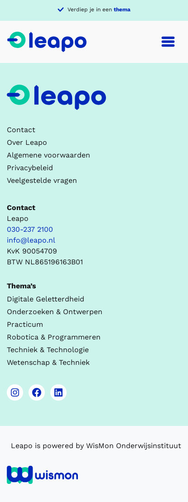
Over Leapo (27, 142)
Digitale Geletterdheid (45, 299)
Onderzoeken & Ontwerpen (54, 311)
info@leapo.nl (31, 240)
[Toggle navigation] (168, 42)
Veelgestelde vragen (42, 180)
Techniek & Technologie (48, 349)
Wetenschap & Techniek (48, 362)
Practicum (25, 324)
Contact (21, 129)
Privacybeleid (30, 167)
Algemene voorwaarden (48, 155)
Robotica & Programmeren (54, 337)
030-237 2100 (30, 229)
